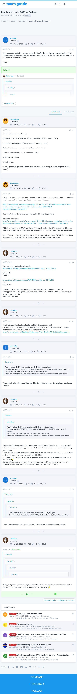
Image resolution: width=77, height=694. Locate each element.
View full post (9, 103)
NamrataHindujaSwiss (16, 626)
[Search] (74, 4)
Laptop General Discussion (39, 616)
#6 (73, 357)
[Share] (70, 49)
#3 (73, 194)
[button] (3, 4)
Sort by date (55, 112)
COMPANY (37, 677)
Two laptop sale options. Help (29, 613)
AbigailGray (13, 657)
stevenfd (6, 15)
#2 (73, 130)
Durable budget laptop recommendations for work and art (41, 634)
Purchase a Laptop (24, 624)
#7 (73, 410)
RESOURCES (37, 683)
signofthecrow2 (14, 637)
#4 (73, 262)
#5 (73, 321)
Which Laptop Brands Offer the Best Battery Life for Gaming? (43, 655)
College (28, 15)
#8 (73, 489)
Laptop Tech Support (38, 647)
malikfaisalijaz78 (21, 628)
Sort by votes (69, 112)
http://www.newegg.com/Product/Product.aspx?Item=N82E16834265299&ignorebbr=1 (36, 332)
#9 (73, 549)
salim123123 (14, 647)
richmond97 (13, 616)
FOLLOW (37, 690)
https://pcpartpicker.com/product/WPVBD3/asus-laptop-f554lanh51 (28, 280)
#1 (73, 49)
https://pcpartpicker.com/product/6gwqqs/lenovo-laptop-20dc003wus (29, 268)
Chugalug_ (9, 76)
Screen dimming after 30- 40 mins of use (34, 645)
